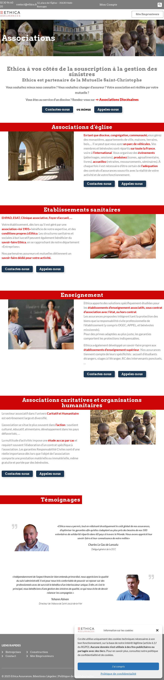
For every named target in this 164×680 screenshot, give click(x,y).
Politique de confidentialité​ (118, 673)
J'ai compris (118, 666)
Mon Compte (108, 4)
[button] (157, 630)
